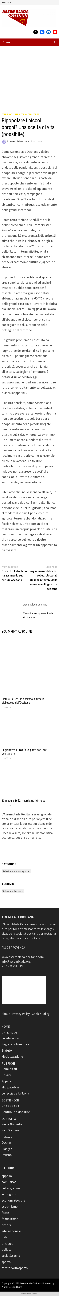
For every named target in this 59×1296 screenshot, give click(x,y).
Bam (19, 1286)
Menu (7, 42)
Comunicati (9, 1069)
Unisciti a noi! (10, 1106)
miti (4, 1237)
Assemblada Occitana (19, 141)
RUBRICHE (9, 1063)
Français (7, 1149)
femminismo (10, 1219)
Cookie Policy (41, 1014)
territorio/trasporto (27, 114)
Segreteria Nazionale (15, 1044)
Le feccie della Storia (15, 1093)
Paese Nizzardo (12, 1124)
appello (7, 1176)
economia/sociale (13, 1200)
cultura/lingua (11, 1188)
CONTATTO (9, 1119)
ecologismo (9, 1194)
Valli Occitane (10, 1130)
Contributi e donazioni (16, 1112)
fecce (5, 1213)
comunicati (7, 114)
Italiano (7, 1137)
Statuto (7, 1050)
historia (7, 1225)
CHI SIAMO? (9, 1033)
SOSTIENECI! (10, 1100)
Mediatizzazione (12, 1057)
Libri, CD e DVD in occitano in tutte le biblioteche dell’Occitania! (23, 700)
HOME (6, 1027)
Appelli (6, 1081)
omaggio (7, 1243)
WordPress (7, 1286)
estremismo (10, 1207)
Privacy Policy (21, 1014)
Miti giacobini (10, 1087)
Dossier (6, 1075)
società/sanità (11, 1256)
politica (6, 1250)
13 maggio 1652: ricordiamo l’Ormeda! (24, 800)
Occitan (7, 1143)
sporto (6, 1262)
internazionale (11, 1231)
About (6, 1014)
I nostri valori (10, 1038)
